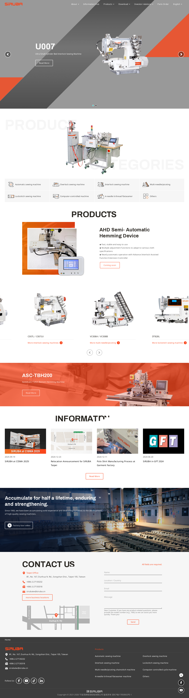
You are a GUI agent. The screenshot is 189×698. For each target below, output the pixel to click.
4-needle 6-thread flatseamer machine (113, 676)
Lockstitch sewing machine (155, 663)
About (75, 4)
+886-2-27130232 (34, 581)
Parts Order (163, 4)
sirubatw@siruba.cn (36, 591)
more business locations (37, 597)
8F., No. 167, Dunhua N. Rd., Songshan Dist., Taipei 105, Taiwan (56, 579)
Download (124, 4)
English (177, 4)
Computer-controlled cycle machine (160, 669)
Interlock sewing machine (107, 663)
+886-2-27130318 (34, 586)
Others (146, 676)
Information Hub (91, 4)
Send (133, 622)
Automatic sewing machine (108, 656)
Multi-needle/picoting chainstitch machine (115, 669)
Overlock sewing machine (155, 656)
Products (109, 4)
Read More (44, 63)
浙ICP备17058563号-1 (122, 694)
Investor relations (143, 4)
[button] (181, 54)
